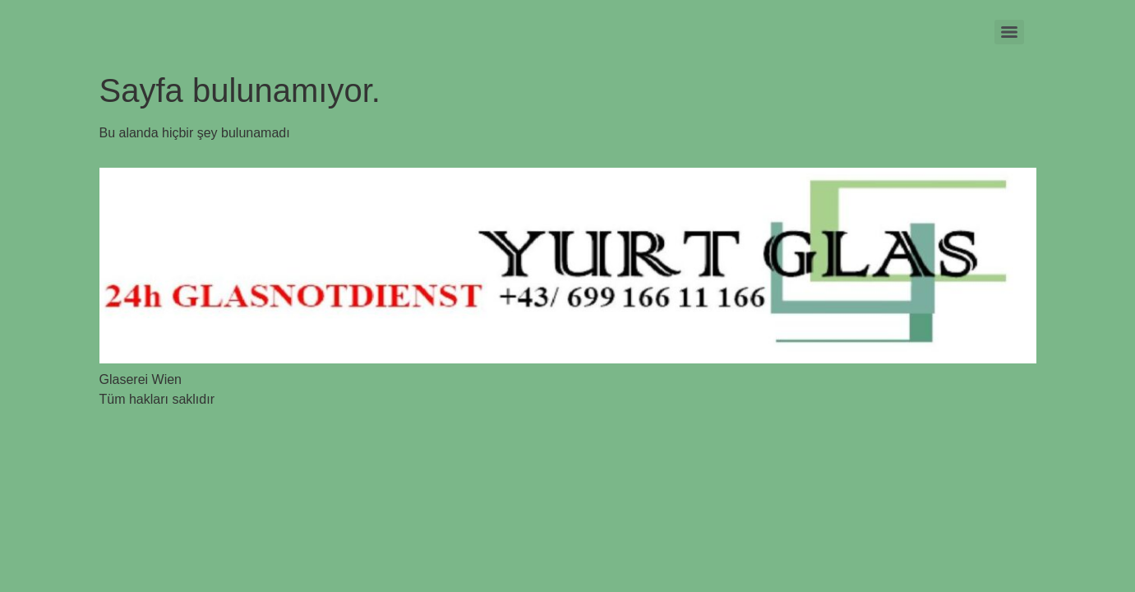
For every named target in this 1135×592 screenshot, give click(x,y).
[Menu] (1009, 32)
